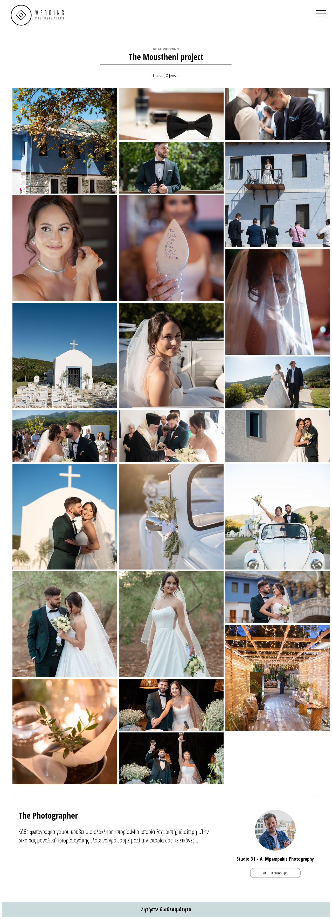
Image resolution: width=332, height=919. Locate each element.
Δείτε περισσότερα (275, 873)
